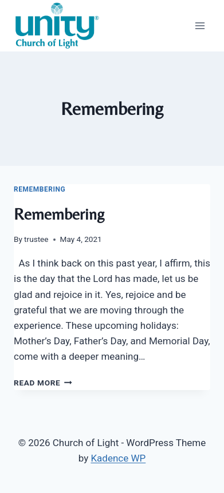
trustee (36, 239)
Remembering (39, 189)
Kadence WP (118, 458)
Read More (43, 382)
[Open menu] (199, 25)
